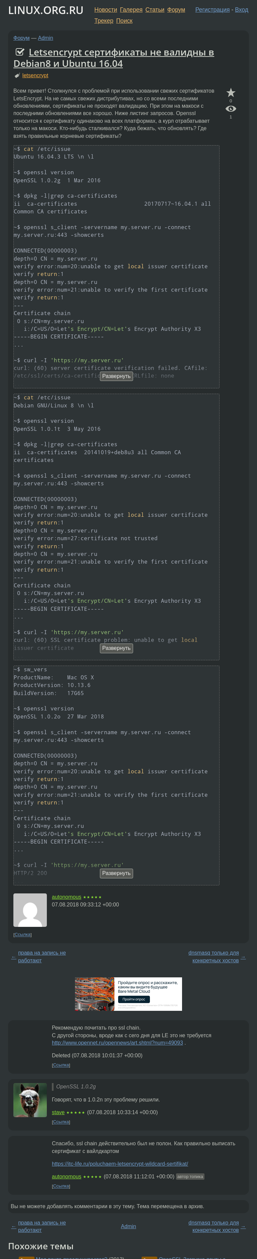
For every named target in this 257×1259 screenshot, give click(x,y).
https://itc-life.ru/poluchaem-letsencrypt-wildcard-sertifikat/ (120, 1164)
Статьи (154, 9)
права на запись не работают (42, 956)
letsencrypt (35, 75)
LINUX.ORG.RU (46, 10)
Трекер (103, 20)
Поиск (124, 20)
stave (58, 1112)
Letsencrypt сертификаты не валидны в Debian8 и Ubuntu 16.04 (113, 57)
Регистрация (212, 9)
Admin (45, 38)
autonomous (66, 897)
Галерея (131, 9)
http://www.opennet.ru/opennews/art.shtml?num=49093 (117, 1043)
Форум (176, 9)
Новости (105, 9)
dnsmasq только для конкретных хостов (213, 956)
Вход (241, 9)
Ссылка (22, 934)
